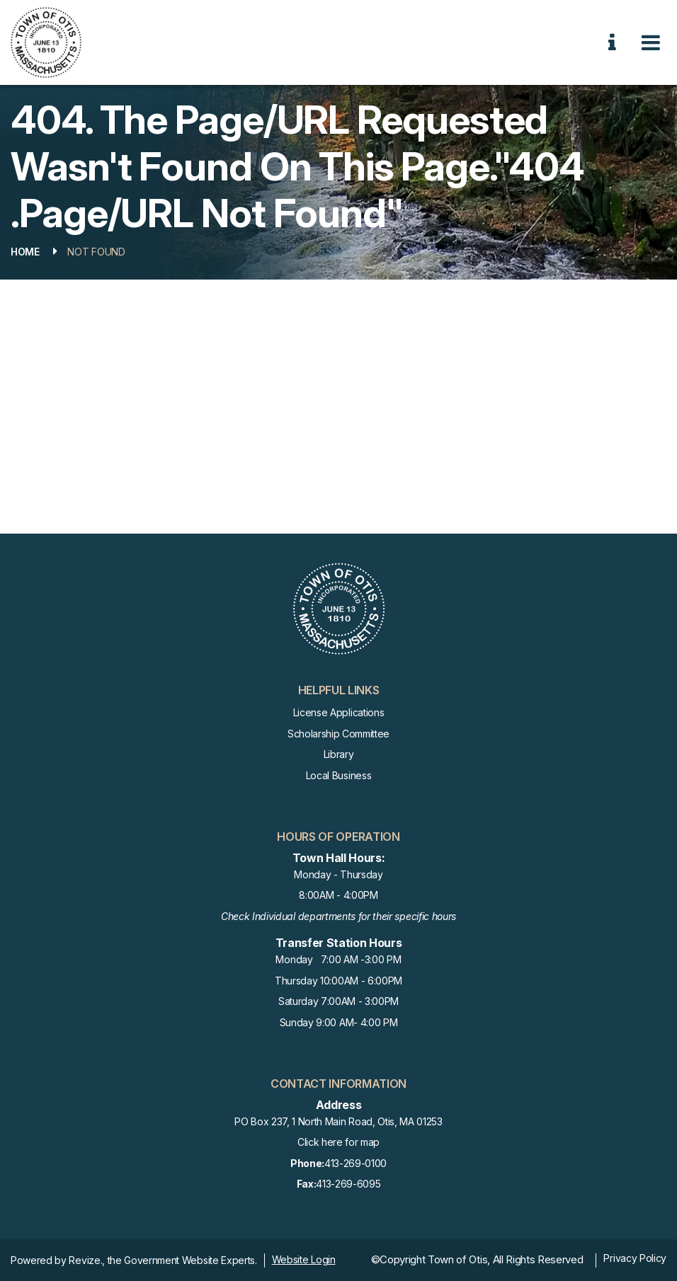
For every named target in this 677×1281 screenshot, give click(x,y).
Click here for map (338, 1142)
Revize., (86, 1260)
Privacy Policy (634, 1258)
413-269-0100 (338, 1164)
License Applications (339, 712)
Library (339, 754)
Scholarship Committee (338, 734)
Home (25, 252)
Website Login (304, 1259)
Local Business (339, 775)
